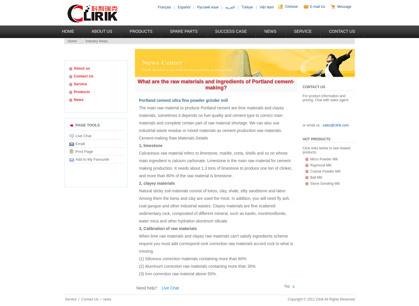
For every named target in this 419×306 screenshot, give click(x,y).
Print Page (84, 151)
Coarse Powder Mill (325, 171)
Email (80, 144)
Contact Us (342, 31)
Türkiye (247, 7)
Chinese (291, 7)
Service (303, 31)
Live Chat (83, 136)
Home (68, 31)
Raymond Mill (320, 165)
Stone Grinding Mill (324, 184)
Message (344, 7)
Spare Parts (184, 31)
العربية (230, 7)
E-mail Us (317, 7)
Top (287, 286)
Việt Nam (267, 7)
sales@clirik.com (336, 125)
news (107, 299)
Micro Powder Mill (324, 159)
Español (184, 7)
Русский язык (207, 7)
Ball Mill (316, 177)
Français (164, 7)
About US (102, 31)
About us (82, 68)
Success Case (231, 31)
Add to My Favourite (92, 159)
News (270, 31)
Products (141, 31)
